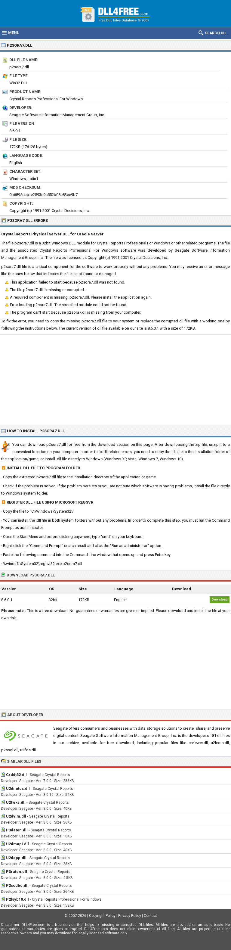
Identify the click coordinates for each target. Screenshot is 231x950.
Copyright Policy (102, 916)
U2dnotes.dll (18, 788)
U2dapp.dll (16, 857)
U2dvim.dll (16, 816)
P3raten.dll (16, 871)
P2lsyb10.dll (17, 899)
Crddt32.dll (16, 774)
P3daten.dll (17, 830)
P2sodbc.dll (17, 885)
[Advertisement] (115, 380)
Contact (150, 916)
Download (219, 599)
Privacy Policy (129, 916)
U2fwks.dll (16, 802)
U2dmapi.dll (17, 844)
